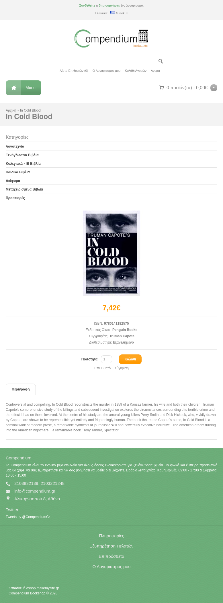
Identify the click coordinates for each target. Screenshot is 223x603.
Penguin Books (124, 330)
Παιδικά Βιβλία (18, 172)
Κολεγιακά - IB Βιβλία (23, 164)
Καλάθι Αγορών (135, 70)
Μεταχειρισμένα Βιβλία (24, 189)
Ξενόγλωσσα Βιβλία (22, 155)
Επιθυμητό (102, 368)
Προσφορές (15, 198)
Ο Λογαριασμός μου (106, 70)
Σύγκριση (121, 368)
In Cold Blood (30, 110)
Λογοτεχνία (15, 146)
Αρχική (11, 110)
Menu (31, 87)
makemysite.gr (48, 588)
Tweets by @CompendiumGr (28, 517)
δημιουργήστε (109, 5)
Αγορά (155, 70)
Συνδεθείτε (87, 5)
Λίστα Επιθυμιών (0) (74, 70)
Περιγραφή (21, 389)
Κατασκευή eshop (22, 588)
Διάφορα (13, 181)
